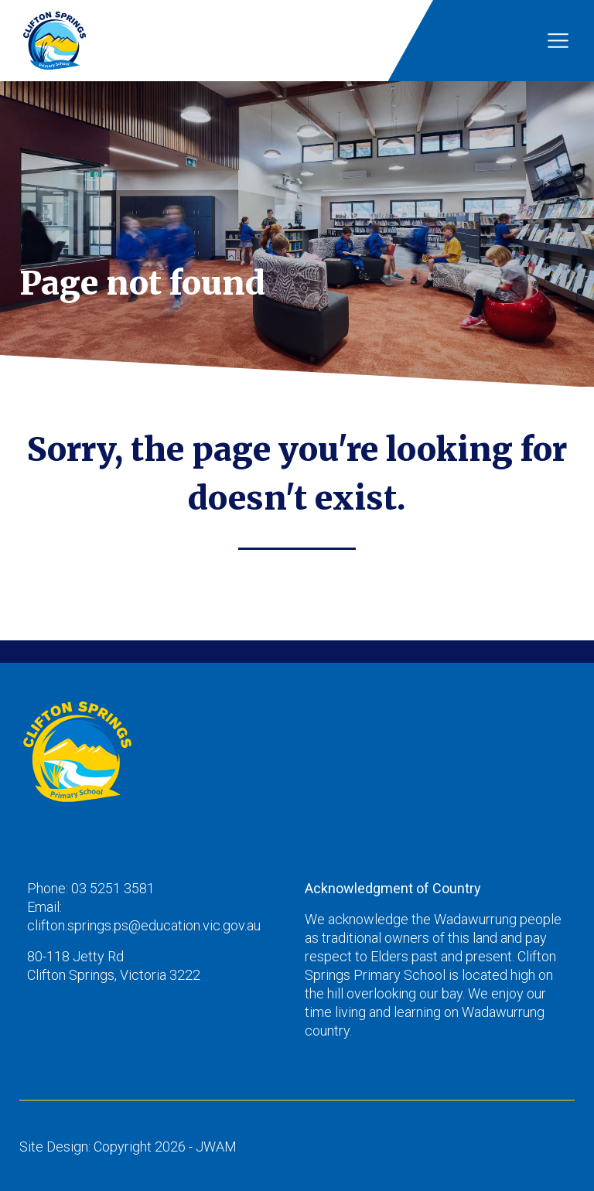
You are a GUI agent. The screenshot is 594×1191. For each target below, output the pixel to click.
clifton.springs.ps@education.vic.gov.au (144, 925)
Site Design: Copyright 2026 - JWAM (128, 1146)
